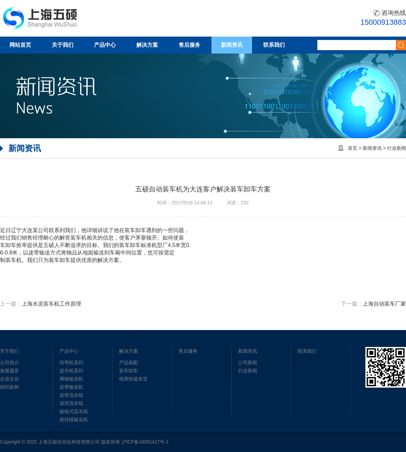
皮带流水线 (71, 395)
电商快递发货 (133, 379)
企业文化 (9, 379)
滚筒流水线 (71, 403)
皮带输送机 (71, 387)
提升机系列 (71, 370)
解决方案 (147, 45)
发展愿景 (9, 370)
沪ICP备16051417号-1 (145, 442)
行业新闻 (396, 148)
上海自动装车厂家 (384, 304)
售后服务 (189, 45)
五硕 (40, 18)
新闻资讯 (232, 45)
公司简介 (9, 362)
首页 (352, 148)
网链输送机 (71, 379)
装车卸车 (128, 370)
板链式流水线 (74, 411)
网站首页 (20, 45)
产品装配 (128, 362)
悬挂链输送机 (74, 419)
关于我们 (62, 45)
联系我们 (274, 45)
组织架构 (9, 387)
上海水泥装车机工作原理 (51, 304)
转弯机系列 (71, 362)
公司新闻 (247, 362)
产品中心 (105, 45)
